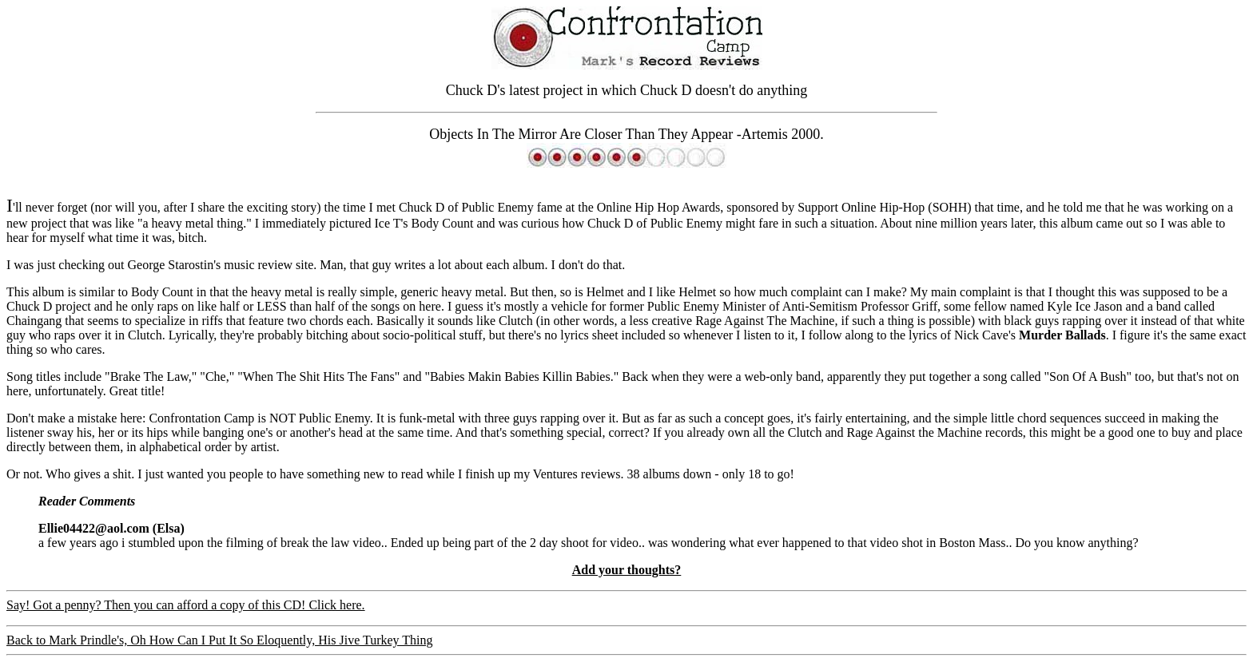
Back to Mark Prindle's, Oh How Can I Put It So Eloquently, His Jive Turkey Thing (219, 640)
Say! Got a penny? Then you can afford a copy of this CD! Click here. (185, 605)
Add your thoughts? (627, 570)
